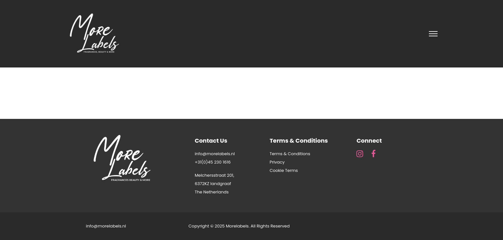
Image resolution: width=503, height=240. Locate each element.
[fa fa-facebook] (373, 153)
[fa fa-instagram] (361, 153)
